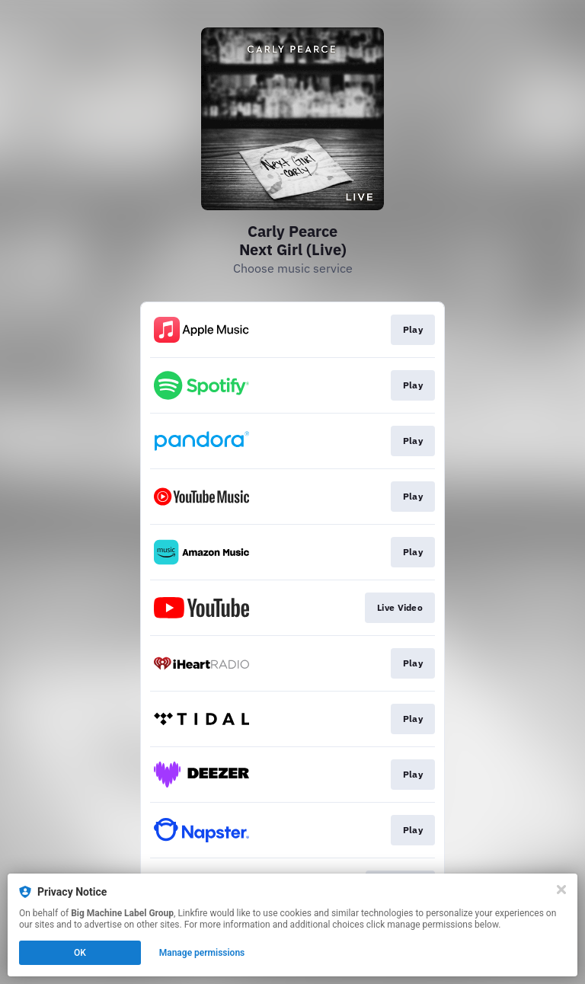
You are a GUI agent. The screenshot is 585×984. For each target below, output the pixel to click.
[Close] (561, 889)
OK (80, 952)
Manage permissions (202, 952)
